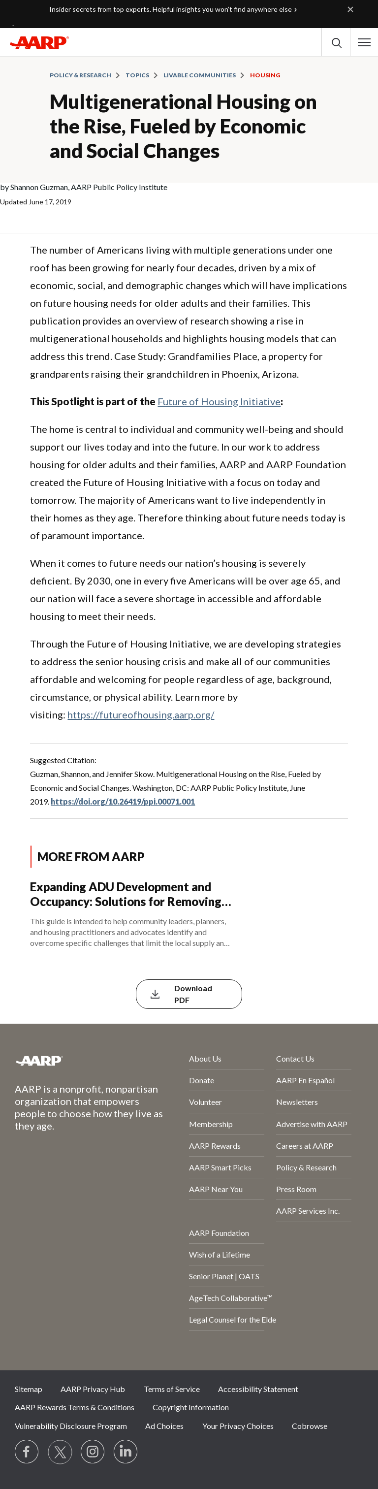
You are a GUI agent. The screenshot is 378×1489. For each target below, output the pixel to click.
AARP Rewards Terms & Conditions (74, 1407)
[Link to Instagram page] (93, 1452)
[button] (364, 42)
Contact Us (295, 1058)
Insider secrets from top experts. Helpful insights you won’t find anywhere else (170, 9)
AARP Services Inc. (308, 1210)
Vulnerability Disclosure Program (71, 1425)
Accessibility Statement (258, 1388)
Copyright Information (191, 1407)
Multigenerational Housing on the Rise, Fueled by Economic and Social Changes (183, 126)
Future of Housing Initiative (219, 401)
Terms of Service (172, 1388)
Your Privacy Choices (238, 1425)
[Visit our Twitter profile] (60, 1452)
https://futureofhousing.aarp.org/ (140, 714)
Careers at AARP (304, 1145)
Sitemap (28, 1388)
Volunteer (205, 1101)
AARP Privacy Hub (93, 1388)
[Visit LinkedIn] (126, 1452)
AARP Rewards (215, 1145)
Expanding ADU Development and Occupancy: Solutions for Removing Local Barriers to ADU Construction (126, 894)
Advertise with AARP (311, 1124)
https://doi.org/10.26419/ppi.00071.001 (123, 801)
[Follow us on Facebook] (27, 1452)
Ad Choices (164, 1425)
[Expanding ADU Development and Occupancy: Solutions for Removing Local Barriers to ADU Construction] (188, 914)
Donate (201, 1080)
